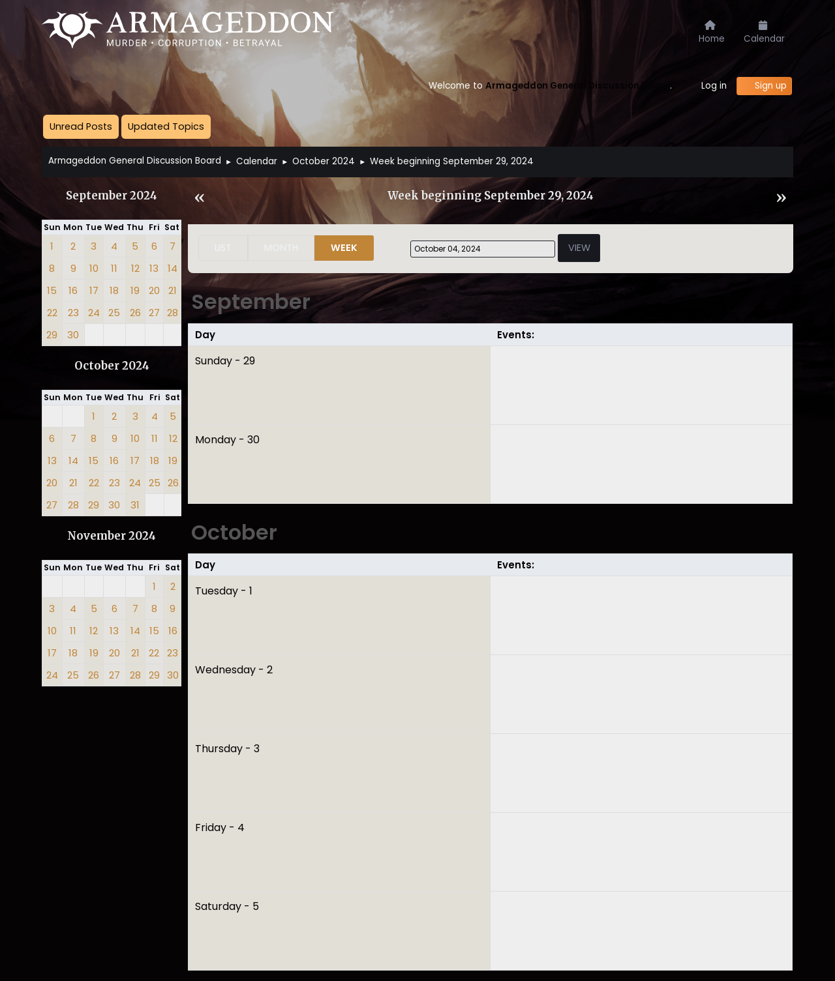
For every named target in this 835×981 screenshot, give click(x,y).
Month (281, 247)
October (234, 532)
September (251, 301)
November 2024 (111, 536)
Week (344, 247)
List (223, 247)
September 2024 (111, 196)
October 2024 (111, 366)
